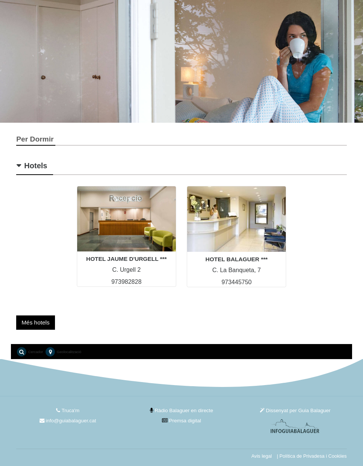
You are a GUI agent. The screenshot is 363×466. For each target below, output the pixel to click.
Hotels (35, 165)
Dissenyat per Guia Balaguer (295, 410)
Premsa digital (181, 420)
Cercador (29, 352)
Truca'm (67, 410)
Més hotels (35, 322)
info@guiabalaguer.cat (68, 420)
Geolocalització (63, 352)
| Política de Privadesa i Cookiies (311, 456)
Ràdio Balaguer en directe (181, 410)
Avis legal (262, 456)
